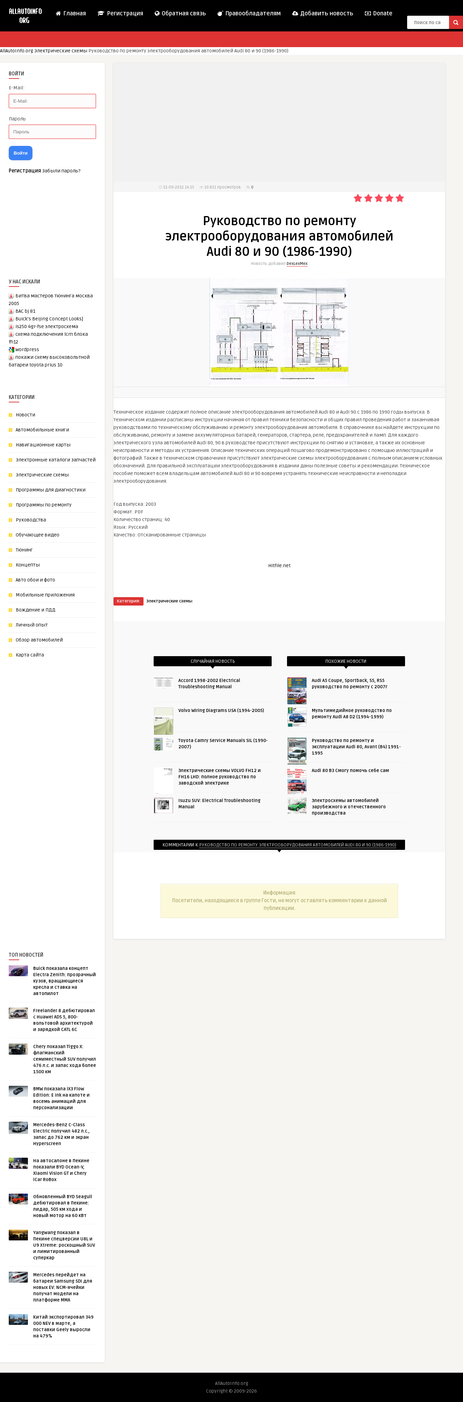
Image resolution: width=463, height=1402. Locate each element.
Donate (378, 13)
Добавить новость (322, 13)
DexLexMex (297, 263)
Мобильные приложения (45, 595)
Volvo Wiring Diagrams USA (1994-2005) (221, 710)
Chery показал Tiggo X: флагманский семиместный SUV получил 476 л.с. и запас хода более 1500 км (64, 1059)
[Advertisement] (61, 793)
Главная (70, 13)
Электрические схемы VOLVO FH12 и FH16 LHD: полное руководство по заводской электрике (219, 777)
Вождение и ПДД (36, 610)
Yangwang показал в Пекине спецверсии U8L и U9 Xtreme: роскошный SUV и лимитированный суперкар (64, 1245)
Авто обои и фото (35, 580)
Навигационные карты (43, 445)
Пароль (17, 119)
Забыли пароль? (61, 171)
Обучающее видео (37, 535)
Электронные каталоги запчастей (56, 460)
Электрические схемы (60, 51)
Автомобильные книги (42, 430)
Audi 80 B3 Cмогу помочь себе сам (350, 770)
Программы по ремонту (44, 505)
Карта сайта (30, 655)
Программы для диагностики (51, 490)
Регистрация (120, 13)
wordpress (27, 350)
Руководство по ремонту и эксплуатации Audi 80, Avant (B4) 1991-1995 (356, 747)
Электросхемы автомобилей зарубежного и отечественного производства (349, 807)
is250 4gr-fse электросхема (46, 326)
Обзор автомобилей (39, 640)
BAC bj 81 (25, 311)
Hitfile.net (279, 566)
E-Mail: (16, 88)
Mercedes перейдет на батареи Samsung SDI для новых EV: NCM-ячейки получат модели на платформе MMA (62, 1287)
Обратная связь (180, 13)
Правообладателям (249, 13)
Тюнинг (24, 550)
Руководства (31, 520)
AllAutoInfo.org (16, 51)
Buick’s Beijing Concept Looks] (49, 319)
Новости (25, 415)
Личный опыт (32, 625)
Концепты (28, 565)
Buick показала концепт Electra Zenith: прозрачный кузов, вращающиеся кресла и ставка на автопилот (64, 981)
